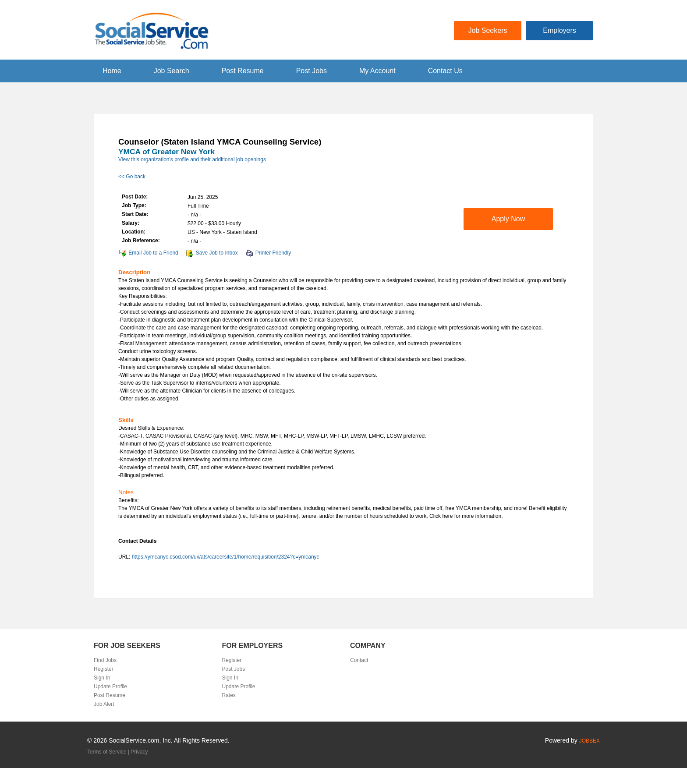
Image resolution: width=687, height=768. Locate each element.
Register (103, 669)
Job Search (171, 70)
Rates (229, 695)
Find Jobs (105, 660)
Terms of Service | (109, 752)
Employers (559, 30)
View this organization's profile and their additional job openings (192, 159)
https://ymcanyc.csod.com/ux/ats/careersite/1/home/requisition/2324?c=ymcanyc (225, 557)
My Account (377, 70)
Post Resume (243, 70)
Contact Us (445, 70)
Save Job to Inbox (217, 253)
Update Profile (110, 686)
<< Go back (131, 176)
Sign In (102, 678)
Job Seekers (487, 30)
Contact (359, 660)
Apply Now (508, 219)
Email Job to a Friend (153, 253)
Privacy (139, 752)
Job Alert (104, 704)
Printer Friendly (273, 253)
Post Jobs (311, 70)
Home (112, 70)
